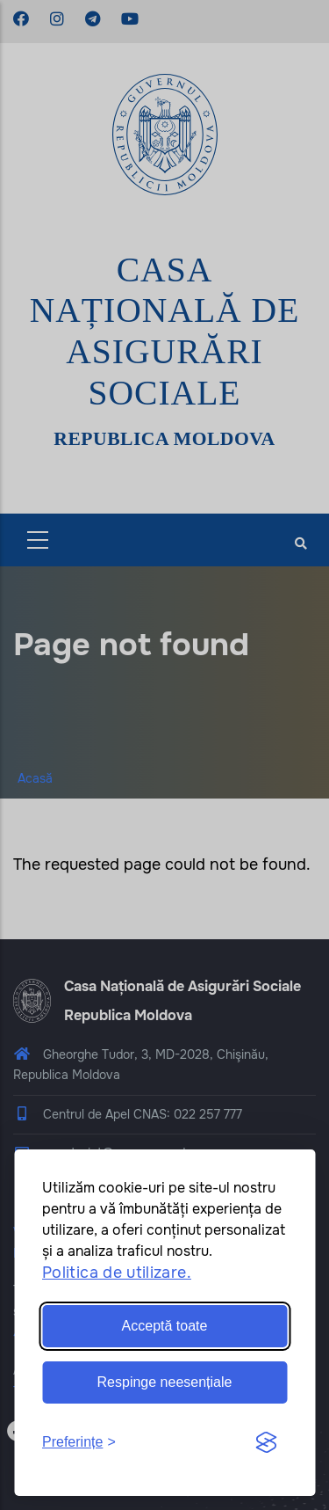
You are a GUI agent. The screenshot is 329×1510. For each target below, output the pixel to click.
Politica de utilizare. (116, 1272)
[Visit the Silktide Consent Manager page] (266, 1443)
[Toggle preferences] (79, 1443)
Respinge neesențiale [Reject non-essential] (164, 1382)
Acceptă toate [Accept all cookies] (165, 1325)
